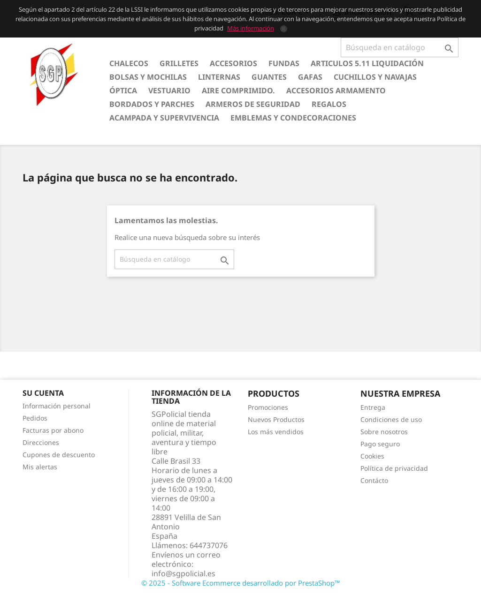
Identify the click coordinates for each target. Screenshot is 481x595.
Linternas (219, 77)
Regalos (329, 104)
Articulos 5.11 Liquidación (367, 63)
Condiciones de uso (391, 419)
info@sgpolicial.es (183, 573)
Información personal (57, 405)
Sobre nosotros (384, 431)
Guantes (269, 77)
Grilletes (179, 63)
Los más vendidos (276, 431)
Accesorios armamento (336, 90)
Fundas (283, 63)
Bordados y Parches (151, 104)
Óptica (123, 90)
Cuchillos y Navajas (375, 77)
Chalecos (128, 63)
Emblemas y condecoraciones (293, 118)
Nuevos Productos (276, 419)
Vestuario (169, 90)
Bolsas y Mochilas (148, 77)
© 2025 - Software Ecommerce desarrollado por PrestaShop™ (240, 582)
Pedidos (35, 418)
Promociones (268, 407)
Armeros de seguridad (253, 104)
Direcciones (41, 442)
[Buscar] (399, 47)
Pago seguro (380, 443)
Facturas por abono (53, 430)
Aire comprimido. (238, 90)
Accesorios (233, 63)
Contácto (374, 480)
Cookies (372, 456)
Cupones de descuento (59, 454)
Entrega (372, 407)
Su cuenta (43, 393)
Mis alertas (40, 466)
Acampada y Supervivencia (164, 118)
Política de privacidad (394, 468)
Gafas (310, 77)
